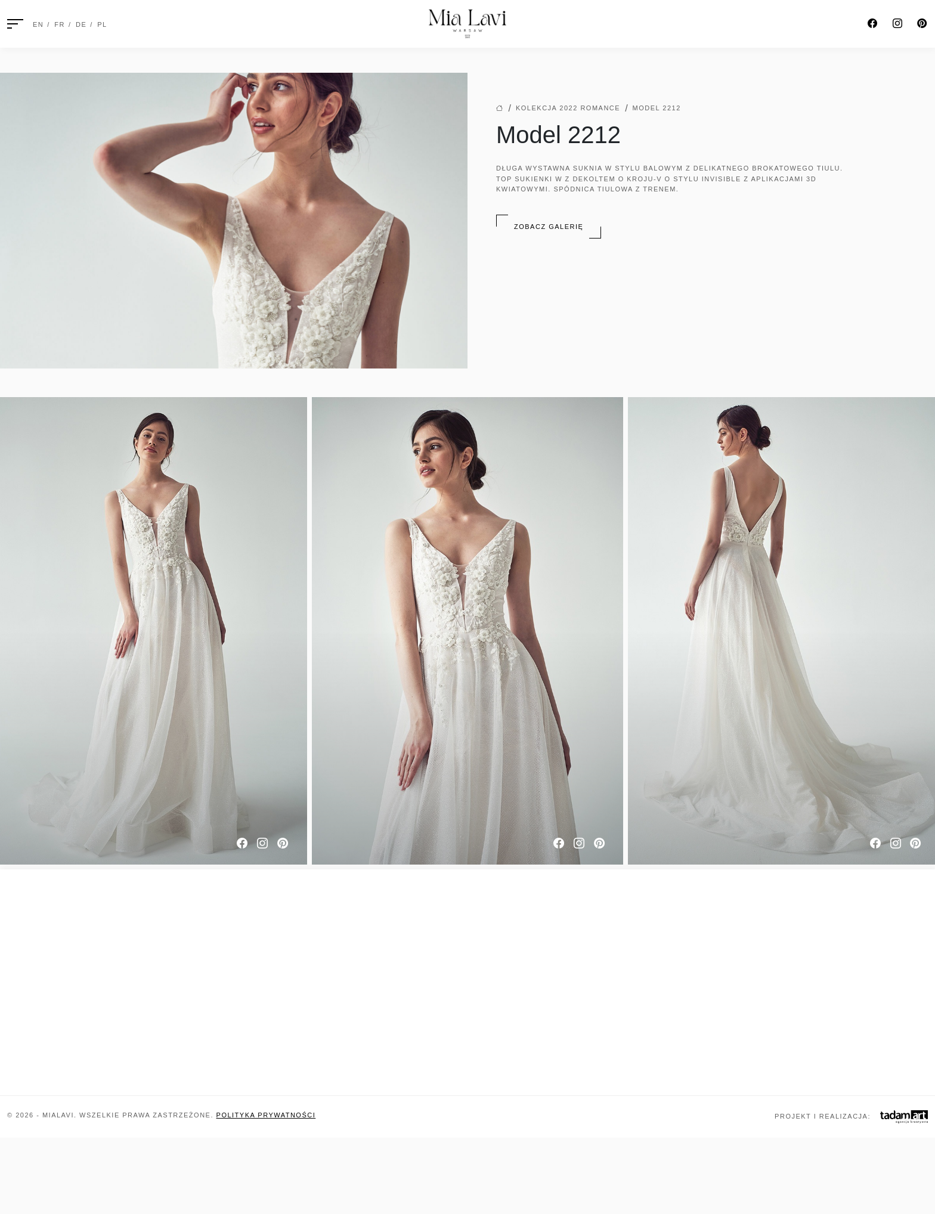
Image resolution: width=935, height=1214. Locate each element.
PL (102, 24)
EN (38, 24)
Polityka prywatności (266, 1115)
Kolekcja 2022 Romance (568, 108)
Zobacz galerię (548, 226)
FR (59, 24)
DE (81, 24)
